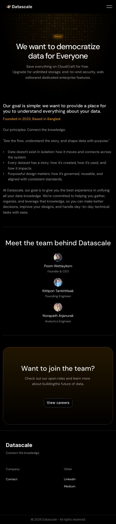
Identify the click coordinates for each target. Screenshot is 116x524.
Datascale (22, 6)
